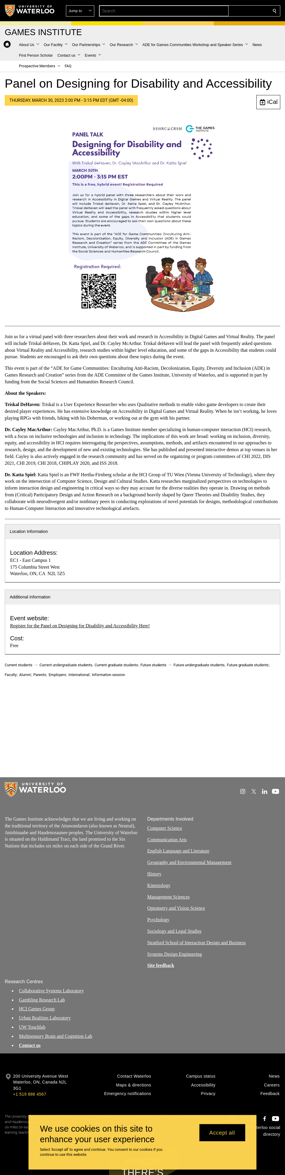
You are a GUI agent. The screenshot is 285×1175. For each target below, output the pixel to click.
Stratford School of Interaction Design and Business (196, 942)
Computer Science (164, 827)
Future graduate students (248, 665)
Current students (19, 665)
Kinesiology (158, 885)
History (154, 873)
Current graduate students (116, 665)
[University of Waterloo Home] (30, 11)
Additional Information (30, 597)
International (79, 674)
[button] (232, 11)
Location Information (29, 531)
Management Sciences (168, 896)
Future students (153, 665)
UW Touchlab (32, 1027)
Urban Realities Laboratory (45, 1017)
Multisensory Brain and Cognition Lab (55, 1036)
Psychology (158, 919)
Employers (57, 674)
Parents (39, 674)
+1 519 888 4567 (29, 1094)
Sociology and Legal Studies (174, 931)
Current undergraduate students (66, 665)
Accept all (222, 1132)
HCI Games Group (37, 1008)
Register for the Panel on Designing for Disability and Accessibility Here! (80, 625)
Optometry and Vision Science (176, 908)
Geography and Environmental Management (189, 862)
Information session (108, 674)
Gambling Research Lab (42, 999)
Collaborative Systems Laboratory (51, 990)
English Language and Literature (178, 850)
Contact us (30, 1045)
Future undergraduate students (199, 665)
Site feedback (160, 965)
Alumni (25, 674)
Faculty (11, 674)
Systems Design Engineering (174, 953)
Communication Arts (167, 839)
